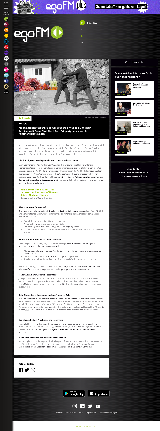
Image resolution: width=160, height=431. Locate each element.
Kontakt (59, 412)
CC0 (106, 117)
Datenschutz (71, 412)
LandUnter (134, 168)
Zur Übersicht (134, 62)
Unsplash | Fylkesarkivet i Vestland (94, 117)
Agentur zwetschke (89, 426)
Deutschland (140, 176)
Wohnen (126, 176)
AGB (81, 412)
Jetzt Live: (88, 23)
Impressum (91, 412)
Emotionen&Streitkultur (134, 172)
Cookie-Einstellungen (108, 412)
